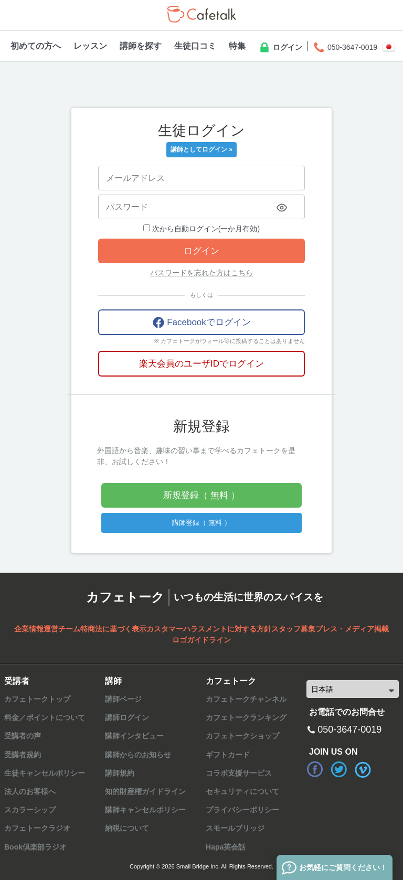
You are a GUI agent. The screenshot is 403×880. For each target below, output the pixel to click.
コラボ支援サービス (239, 773)
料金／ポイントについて (44, 717)
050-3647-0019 (345, 47)
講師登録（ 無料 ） (201, 523)
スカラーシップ (30, 810)
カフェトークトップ (37, 699)
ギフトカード (228, 754)
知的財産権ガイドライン (145, 791)
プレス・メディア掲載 (352, 629)
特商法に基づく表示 (113, 629)
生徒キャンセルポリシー (44, 773)
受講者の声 (22, 736)
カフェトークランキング (246, 717)
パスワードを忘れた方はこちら (201, 273)
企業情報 (29, 629)
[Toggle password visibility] (282, 207)
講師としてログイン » (201, 149)
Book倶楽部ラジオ (35, 847)
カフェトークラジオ (37, 828)
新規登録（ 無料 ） (201, 495)
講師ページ (123, 699)
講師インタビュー (134, 736)
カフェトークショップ (242, 736)
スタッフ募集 (293, 629)
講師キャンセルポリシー (145, 810)
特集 (237, 45)
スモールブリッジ (235, 828)
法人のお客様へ (30, 791)
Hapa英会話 (226, 847)
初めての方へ (35, 45)
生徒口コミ (195, 45)
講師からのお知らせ (138, 754)
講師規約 (119, 773)
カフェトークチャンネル (246, 699)
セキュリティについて (242, 791)
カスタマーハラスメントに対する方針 (208, 629)
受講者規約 (22, 754)
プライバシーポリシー (242, 810)
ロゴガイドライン (201, 640)
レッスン (90, 45)
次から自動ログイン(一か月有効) (201, 228)
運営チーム (62, 629)
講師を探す (141, 45)
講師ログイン (127, 717)
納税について (127, 828)
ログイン (280, 47)
